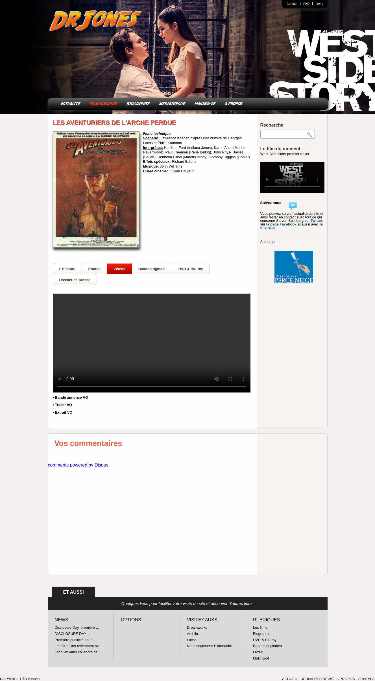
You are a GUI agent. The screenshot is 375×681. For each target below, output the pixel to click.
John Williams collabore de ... (78, 652)
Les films (260, 627)
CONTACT (366, 679)
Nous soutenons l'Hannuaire (209, 646)
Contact (292, 3)
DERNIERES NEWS (316, 679)
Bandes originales (267, 646)
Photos (94, 269)
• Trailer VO (62, 405)
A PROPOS (233, 103)
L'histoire (67, 269)
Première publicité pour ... (75, 640)
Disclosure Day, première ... (77, 627)
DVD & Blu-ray (190, 269)
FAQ (306, 3)
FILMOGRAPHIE (103, 103)
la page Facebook (281, 224)
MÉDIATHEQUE (172, 103)
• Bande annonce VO (70, 397)
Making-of (261, 658)
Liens (319, 3)
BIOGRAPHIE (138, 103)
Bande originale (151, 269)
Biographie (261, 634)
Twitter (316, 220)
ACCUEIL (290, 679)
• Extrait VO (63, 412)
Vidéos (119, 269)
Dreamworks (197, 627)
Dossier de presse (74, 280)
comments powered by (78, 465)
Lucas (192, 640)
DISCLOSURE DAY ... (72, 634)
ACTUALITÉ (70, 103)
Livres (258, 652)
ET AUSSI (73, 592)
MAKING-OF (205, 103)
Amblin (192, 634)
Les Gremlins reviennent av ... (79, 646)
